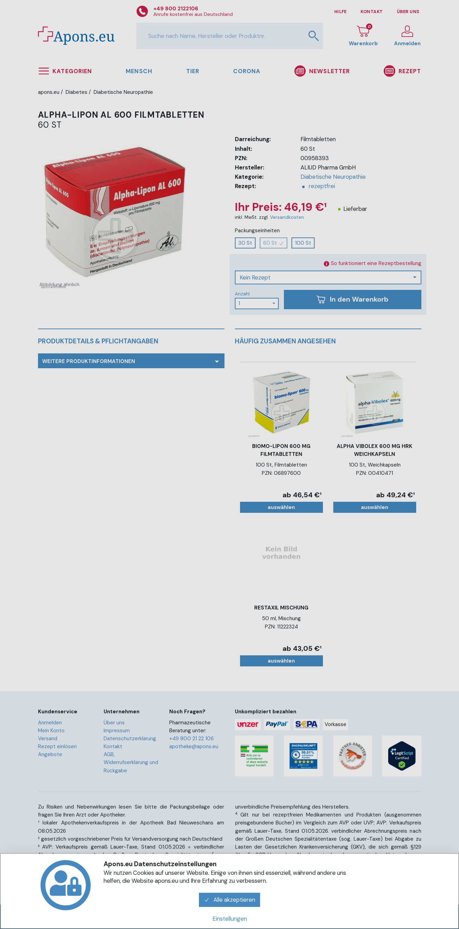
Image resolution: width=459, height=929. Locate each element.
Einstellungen (229, 918)
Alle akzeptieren (230, 899)
